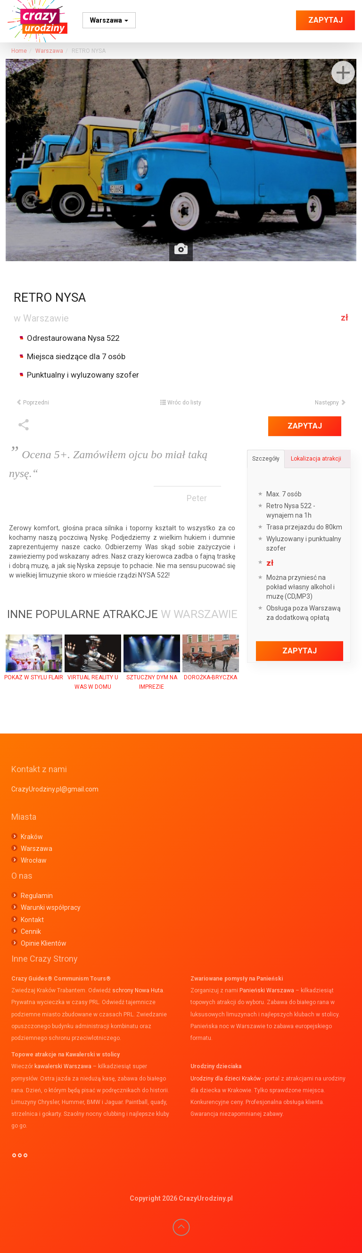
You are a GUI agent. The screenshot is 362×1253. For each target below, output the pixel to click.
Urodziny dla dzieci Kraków (225, 1078)
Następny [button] (330, 402)
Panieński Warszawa (266, 990)
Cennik (31, 931)
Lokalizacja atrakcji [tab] (316, 458)
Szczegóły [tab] (266, 458)
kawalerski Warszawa (62, 1066)
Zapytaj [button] (325, 20)
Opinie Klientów (43, 943)
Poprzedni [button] (32, 402)
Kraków (32, 837)
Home (19, 51)
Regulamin (37, 895)
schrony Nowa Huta (137, 990)
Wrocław (34, 860)
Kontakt (32, 919)
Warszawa (109, 20)
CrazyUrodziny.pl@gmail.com (55, 789)
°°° (19, 1159)
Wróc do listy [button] (180, 402)
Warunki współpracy (51, 907)
